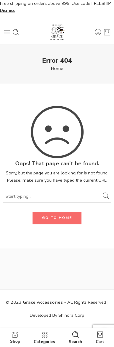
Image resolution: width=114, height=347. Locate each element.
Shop (15, 337)
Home (57, 68)
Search (75, 337)
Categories (44, 337)
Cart (100, 337)
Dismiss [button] (7, 10)
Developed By (43, 315)
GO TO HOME (57, 217)
